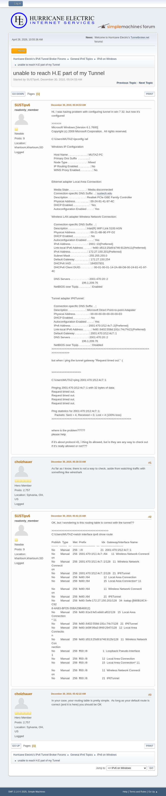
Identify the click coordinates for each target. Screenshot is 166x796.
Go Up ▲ (153, 791)
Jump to (100, 767)
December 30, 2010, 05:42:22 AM (68, 693)
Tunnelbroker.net (140, 37)
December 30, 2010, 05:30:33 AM (68, 461)
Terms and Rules (137, 791)
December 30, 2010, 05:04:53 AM (68, 105)
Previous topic (127, 82)
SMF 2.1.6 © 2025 (17, 791)
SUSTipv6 (22, 105)
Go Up (16, 746)
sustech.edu (104, 193)
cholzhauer (23, 462)
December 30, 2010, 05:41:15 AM (68, 516)
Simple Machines (36, 791)
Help (125, 791)
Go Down (18, 94)
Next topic (146, 82)
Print (149, 94)
